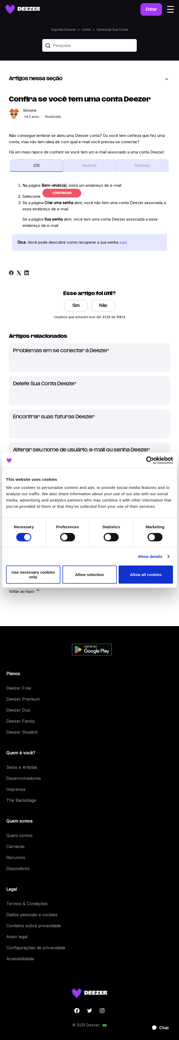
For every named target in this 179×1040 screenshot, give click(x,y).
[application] (158, 1028)
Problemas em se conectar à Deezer (61, 351)
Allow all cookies (146, 574)
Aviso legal (17, 936)
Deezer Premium (23, 699)
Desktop (142, 165)
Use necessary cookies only (33, 574)
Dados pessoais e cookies (31, 914)
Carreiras (15, 846)
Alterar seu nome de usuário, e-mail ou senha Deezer (81, 450)
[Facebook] (11, 272)
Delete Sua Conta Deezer (44, 384)
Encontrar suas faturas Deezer (53, 417)
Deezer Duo (18, 710)
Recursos (15, 857)
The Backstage (21, 800)
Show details (150, 556)
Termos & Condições (27, 903)
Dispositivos (18, 868)
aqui (123, 242)
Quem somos (19, 835)
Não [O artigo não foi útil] (103, 305)
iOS (37, 165)
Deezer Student (22, 732)
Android (89, 165)
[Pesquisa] (89, 45)
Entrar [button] (151, 9)
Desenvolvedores (23, 778)
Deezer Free (18, 688)
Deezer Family (20, 721)
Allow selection (89, 574)
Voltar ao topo (24, 591)
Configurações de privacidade (35, 947)
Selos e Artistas (21, 767)
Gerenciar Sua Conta (112, 29)
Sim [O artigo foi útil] (76, 305)
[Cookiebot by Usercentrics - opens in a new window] (150, 460)
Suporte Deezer (63, 29)
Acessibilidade (20, 958)
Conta (86, 29)
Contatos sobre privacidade (33, 925)
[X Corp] (19, 272)
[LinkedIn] (26, 272)
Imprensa (15, 789)
